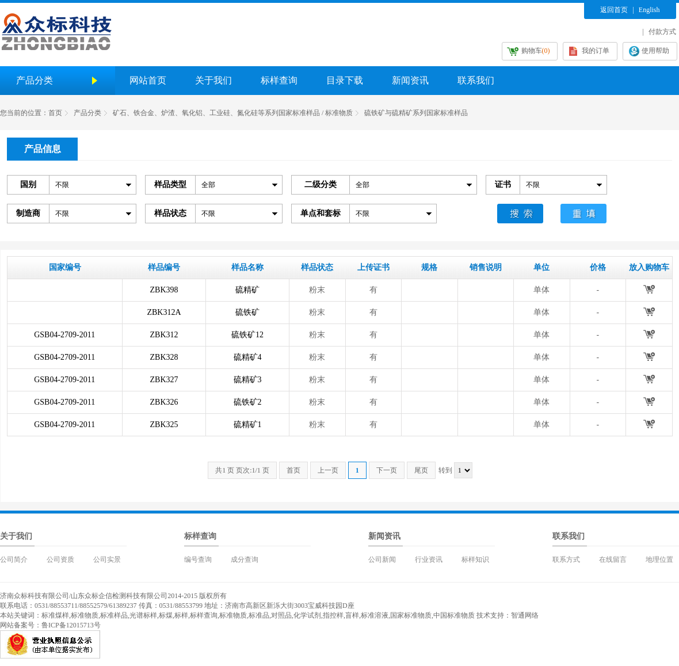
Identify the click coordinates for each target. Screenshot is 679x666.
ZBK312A (164, 312)
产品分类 (87, 113)
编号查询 (198, 559)
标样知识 (475, 559)
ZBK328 (164, 357)
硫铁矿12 (247, 334)
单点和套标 (320, 213)
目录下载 (344, 80)
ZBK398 (164, 290)
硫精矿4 (248, 357)
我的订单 (595, 51)
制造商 (28, 213)
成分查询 (244, 559)
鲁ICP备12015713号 (71, 625)
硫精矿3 (248, 379)
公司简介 (14, 559)
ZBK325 (164, 424)
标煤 (166, 615)
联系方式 (566, 559)
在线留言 (613, 559)
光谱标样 (143, 615)
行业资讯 (429, 559)
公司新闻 (382, 559)
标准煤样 (55, 615)
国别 (28, 184)
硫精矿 (247, 290)
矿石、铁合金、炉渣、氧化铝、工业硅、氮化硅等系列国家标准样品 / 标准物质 (233, 113)
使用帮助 (655, 51)
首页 (55, 113)
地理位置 (659, 559)
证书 (503, 184)
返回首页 (614, 10)
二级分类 (320, 184)
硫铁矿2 (248, 402)
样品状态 (170, 213)
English (649, 10)
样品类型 (170, 184)
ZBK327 (164, 379)
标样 (181, 615)
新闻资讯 (410, 80)
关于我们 (213, 80)
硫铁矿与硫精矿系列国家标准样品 (416, 113)
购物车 (535, 51)
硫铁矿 (247, 312)
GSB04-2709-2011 (64, 334)
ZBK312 (164, 334)
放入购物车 (649, 289)
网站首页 (147, 80)
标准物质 (84, 615)
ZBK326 (164, 402)
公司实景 (107, 559)
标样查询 (279, 80)
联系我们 (475, 80)
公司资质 (60, 559)
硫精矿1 (248, 424)
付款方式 (662, 32)
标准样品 (114, 615)
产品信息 (42, 149)
